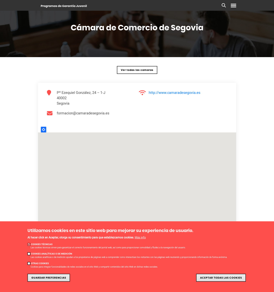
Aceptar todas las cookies (221, 277)
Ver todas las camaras (137, 70)
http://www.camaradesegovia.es (174, 92)
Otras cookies (40, 263)
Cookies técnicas (42, 244)
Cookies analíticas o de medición (51, 253)
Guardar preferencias (48, 277)
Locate (43, 129)
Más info (140, 237)
